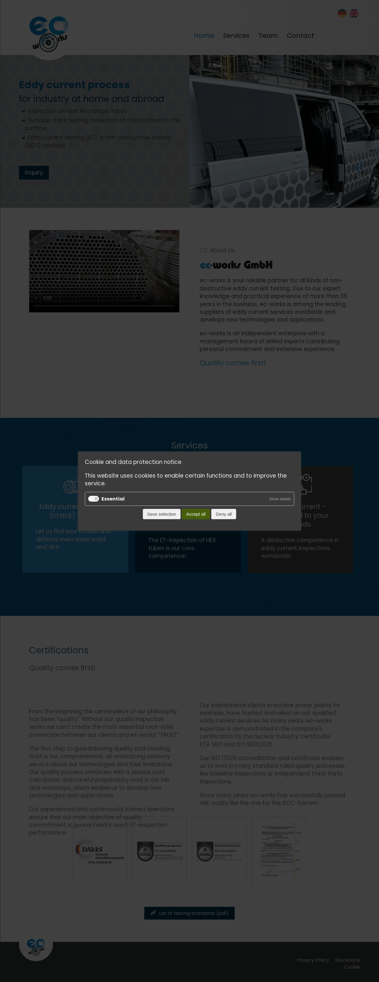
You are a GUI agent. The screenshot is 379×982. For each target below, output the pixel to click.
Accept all (196, 514)
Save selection (161, 514)
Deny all (224, 514)
